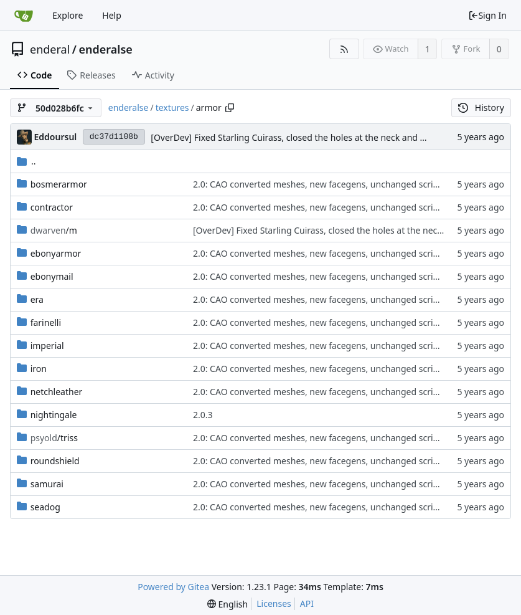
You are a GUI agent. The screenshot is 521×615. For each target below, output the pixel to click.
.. (26, 161)
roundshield (55, 461)
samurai (47, 484)
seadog (45, 507)
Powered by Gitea (173, 587)
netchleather (57, 392)
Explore (67, 15)
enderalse (106, 49)
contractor (52, 207)
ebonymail (52, 276)
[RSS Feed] (344, 49)
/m (54, 230)
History (481, 107)
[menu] (227, 604)
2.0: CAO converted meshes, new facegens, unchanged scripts (319, 184)
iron (39, 368)
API (307, 603)
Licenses (273, 603)
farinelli (46, 322)
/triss (54, 438)
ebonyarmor (56, 253)
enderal (50, 49)
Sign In (487, 15)
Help (111, 15)
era (37, 299)
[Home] (23, 15)
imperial (47, 345)
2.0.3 (203, 415)
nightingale (54, 415)
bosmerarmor (59, 184)
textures (172, 107)
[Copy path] (229, 107)
